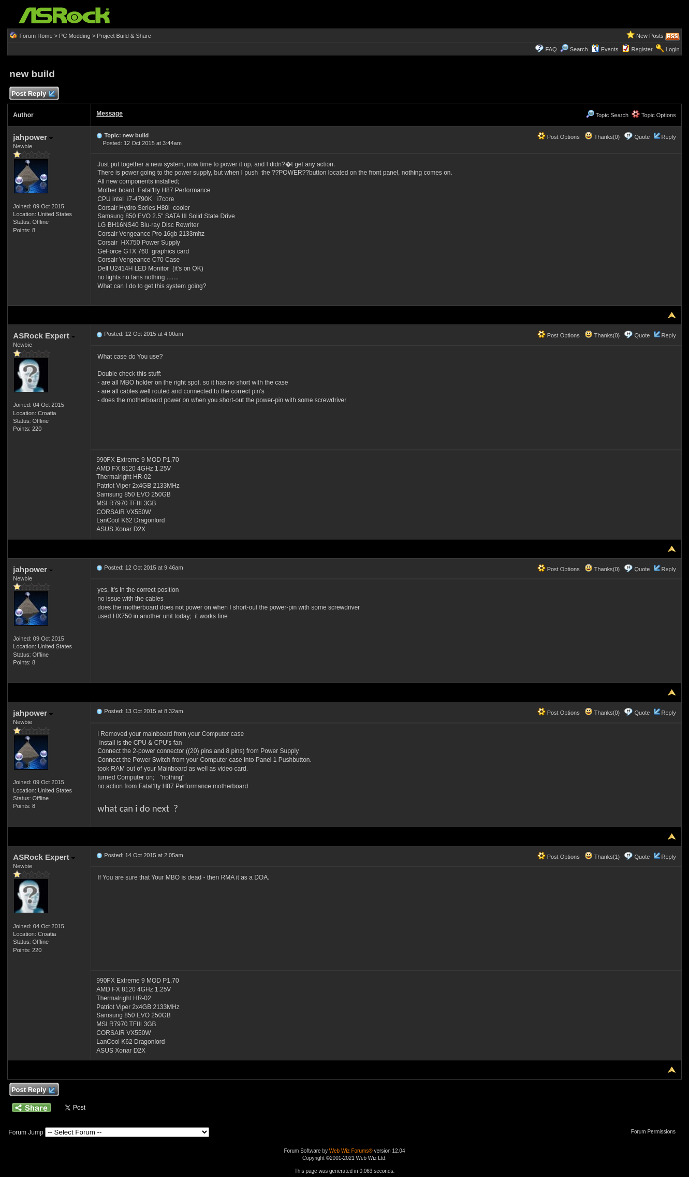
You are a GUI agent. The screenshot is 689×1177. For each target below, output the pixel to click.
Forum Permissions (656, 1132)
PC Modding (75, 36)
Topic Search (607, 115)
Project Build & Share (124, 36)
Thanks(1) (602, 857)
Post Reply (32, 94)
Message (109, 113)
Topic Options (654, 115)
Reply (669, 137)
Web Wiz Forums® (351, 1151)
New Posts (650, 36)
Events (605, 49)
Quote (642, 137)
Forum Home (35, 36)
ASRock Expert (44, 335)
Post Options (558, 137)
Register (642, 49)
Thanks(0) (602, 137)
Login (673, 49)
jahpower (33, 137)
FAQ (551, 49)
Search (579, 49)
